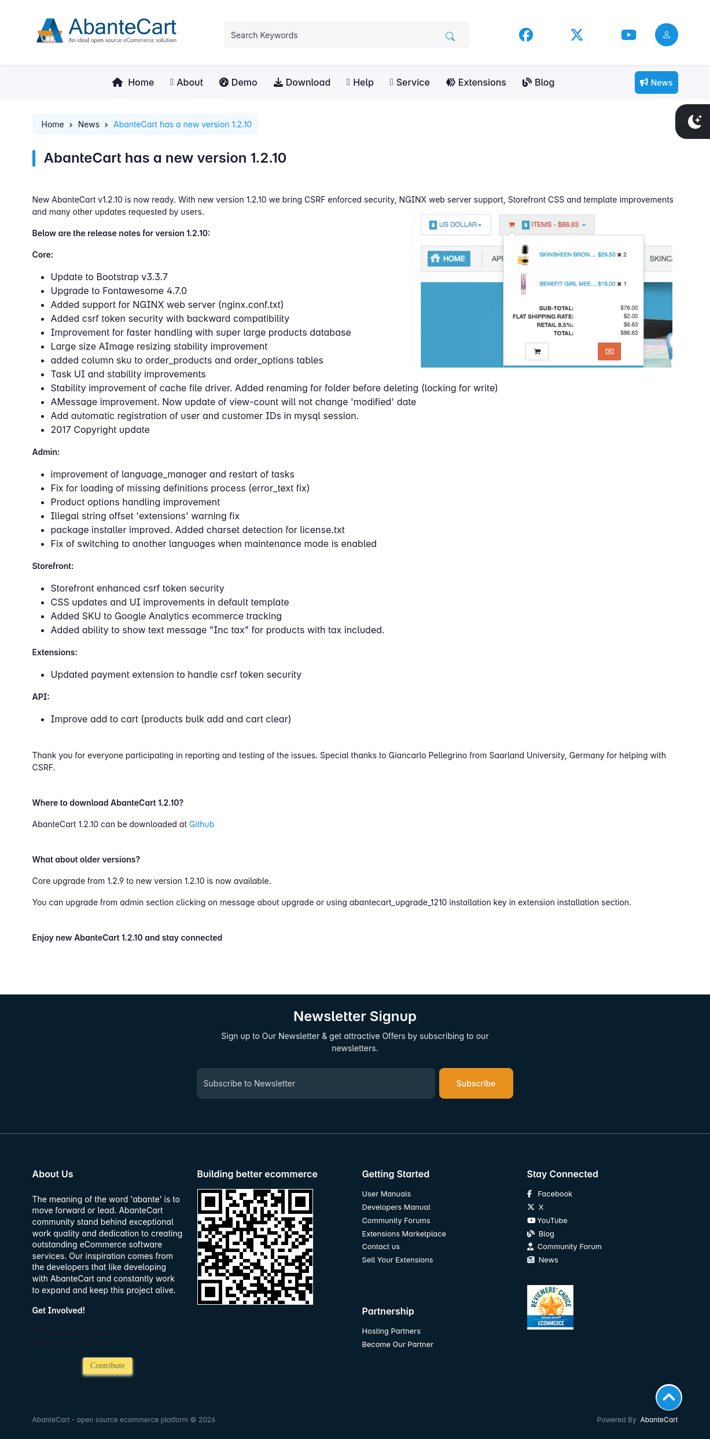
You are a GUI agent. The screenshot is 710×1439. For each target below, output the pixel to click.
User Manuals (386, 1194)
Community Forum (564, 1246)
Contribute (107, 1365)
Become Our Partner (397, 1344)
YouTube (547, 1220)
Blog (538, 82)
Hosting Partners (391, 1331)
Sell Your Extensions (397, 1260)
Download (302, 82)
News (656, 82)
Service (410, 82)
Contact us (381, 1246)
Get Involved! (59, 1310)
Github (202, 824)
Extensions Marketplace (404, 1233)
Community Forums (396, 1220)
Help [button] (360, 82)
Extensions (476, 82)
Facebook (550, 1194)
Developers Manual (396, 1207)
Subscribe (476, 1083)
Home (133, 82)
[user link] (666, 34)
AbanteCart (659, 1419)
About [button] (186, 82)
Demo (238, 82)
